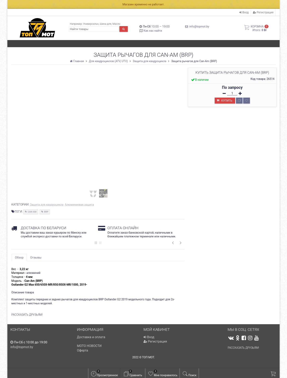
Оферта (82, 350)
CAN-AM (32, 212)
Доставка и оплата (91, 337)
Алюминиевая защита (79, 204)
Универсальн (91, 23)
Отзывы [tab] (35, 257)
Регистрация (263, 12)
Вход (244, 12)
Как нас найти (153, 30)
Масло (116, 23)
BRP (46, 212)
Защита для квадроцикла (46, 204)
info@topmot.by (199, 26)
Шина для (105, 23)
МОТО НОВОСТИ (89, 346)
